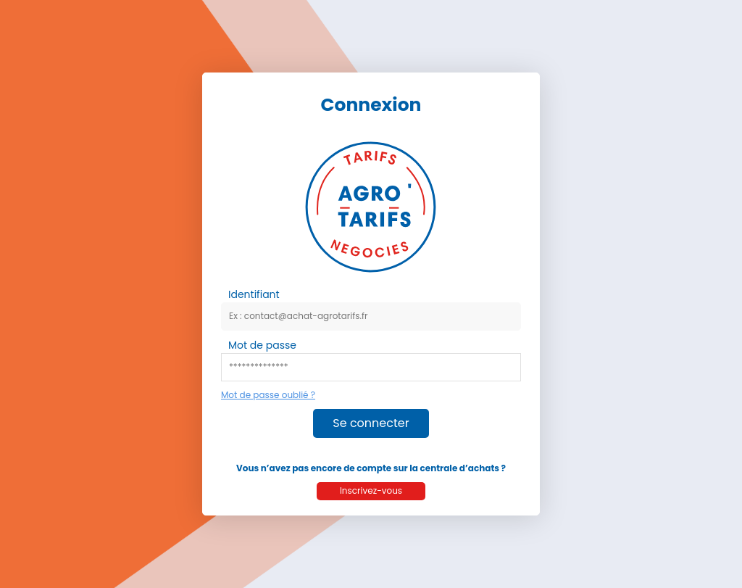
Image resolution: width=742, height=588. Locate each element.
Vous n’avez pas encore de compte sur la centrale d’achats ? (371, 468)
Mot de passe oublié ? (268, 395)
